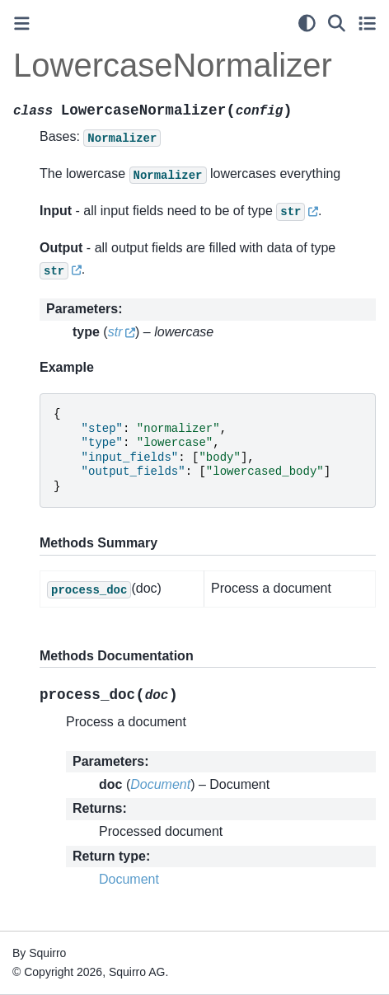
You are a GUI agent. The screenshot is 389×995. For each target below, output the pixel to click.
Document (129, 879)
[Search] (336, 23)
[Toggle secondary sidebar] (367, 23)
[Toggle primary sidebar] (22, 23)
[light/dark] (307, 23)
